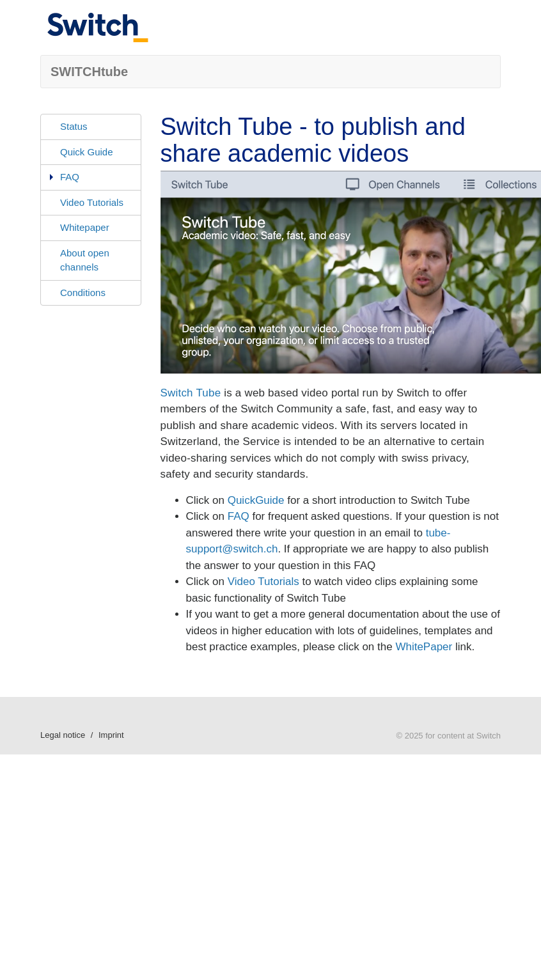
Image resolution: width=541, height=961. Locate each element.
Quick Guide (86, 151)
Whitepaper (84, 227)
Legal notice (62, 735)
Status (74, 126)
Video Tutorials (91, 202)
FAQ (69, 176)
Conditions (83, 292)
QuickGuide (256, 500)
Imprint (111, 735)
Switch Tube (191, 393)
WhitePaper (423, 647)
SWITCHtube (89, 72)
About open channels (84, 260)
